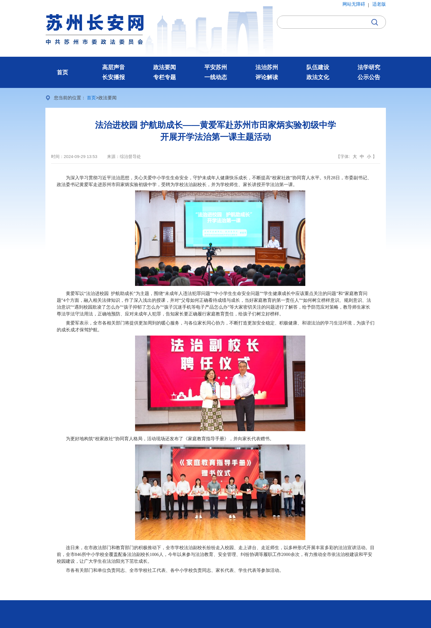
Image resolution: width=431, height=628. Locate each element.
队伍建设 (317, 67)
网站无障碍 (353, 4)
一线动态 (215, 77)
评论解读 (266, 77)
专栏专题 (164, 77)
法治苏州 (266, 67)
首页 (62, 72)
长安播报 (113, 77)
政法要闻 (164, 67)
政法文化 (317, 77)
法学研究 (369, 67)
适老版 (379, 4)
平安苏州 (215, 67)
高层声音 (113, 67)
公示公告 (369, 77)
